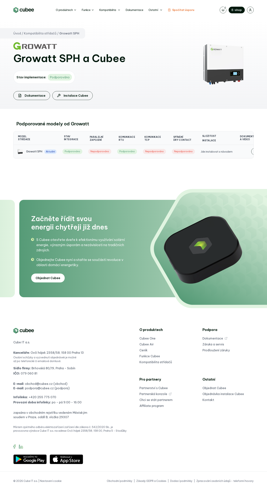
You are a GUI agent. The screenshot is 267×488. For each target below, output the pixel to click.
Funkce (88, 10)
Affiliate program (151, 406)
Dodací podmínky (181, 481)
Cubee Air (146, 345)
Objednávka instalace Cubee (223, 395)
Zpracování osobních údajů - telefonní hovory (225, 481)
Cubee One (147, 339)
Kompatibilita (110, 10)
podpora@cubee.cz (39, 389)
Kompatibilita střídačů (40, 34)
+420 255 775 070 (42, 398)
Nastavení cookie (51, 481)
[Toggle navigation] (223, 10)
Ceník (143, 351)
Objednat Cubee (48, 279)
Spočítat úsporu (181, 10)
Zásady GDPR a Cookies (151, 481)
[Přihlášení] (250, 10)
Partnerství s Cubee (153, 389)
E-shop (237, 10)
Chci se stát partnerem (156, 400)
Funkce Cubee (149, 357)
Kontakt (208, 400)
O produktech (66, 10)
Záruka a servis (213, 345)
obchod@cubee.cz (39, 384)
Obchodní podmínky (119, 481)
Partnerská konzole (155, 395)
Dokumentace (134, 10)
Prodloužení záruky (216, 351)
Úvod (17, 34)
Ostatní (156, 10)
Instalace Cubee (72, 96)
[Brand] (23, 9)
